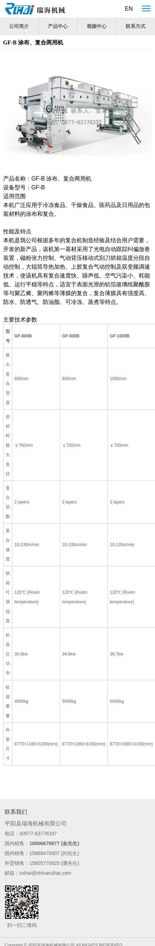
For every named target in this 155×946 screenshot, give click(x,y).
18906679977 (44, 843)
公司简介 (19, 26)
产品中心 (58, 26)
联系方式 (135, 26)
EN (129, 9)
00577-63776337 (38, 833)
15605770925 (44, 863)
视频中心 (97, 26)
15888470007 (44, 853)
